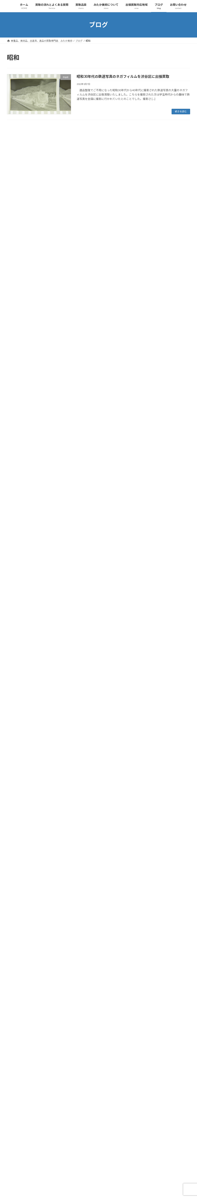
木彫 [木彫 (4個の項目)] (75, 1153)
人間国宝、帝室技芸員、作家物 (31, 772)
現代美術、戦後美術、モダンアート (34, 804)
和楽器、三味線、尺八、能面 (30, 828)
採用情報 (17, 940)
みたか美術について (22, 908)
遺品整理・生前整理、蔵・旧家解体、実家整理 (41, 900)
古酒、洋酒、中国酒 (24, 228)
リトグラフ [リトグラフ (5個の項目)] (119, 1118)
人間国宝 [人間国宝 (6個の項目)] (93, 1130)
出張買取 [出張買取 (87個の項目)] (78, 1135)
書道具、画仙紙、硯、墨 (29, 740)
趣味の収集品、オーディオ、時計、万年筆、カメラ (43, 852)
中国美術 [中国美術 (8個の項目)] (118, 1124)
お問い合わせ (18, 964)
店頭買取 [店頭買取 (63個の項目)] (78, 1147)
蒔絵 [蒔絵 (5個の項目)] (98, 1170)
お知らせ (15, 140)
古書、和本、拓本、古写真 (29, 796)
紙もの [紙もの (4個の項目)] (97, 1164)
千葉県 (16, 381)
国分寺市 (17, 389)
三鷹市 (16, 357)
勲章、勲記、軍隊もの (26, 876)
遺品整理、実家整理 (24, 341)
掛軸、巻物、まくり (24, 724)
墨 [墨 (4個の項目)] (87, 1141)
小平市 (16, 405)
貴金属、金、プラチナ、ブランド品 (34, 884)
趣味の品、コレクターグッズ (30, 333)
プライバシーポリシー (26, 932)
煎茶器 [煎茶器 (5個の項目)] (76, 1158)
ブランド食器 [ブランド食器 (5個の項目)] (80, 1118)
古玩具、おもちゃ (23, 220)
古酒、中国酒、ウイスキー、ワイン (34, 788)
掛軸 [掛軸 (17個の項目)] (90, 1147)
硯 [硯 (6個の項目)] (87, 1164)
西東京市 (17, 533)
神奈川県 (17, 517)
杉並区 (16, 453)
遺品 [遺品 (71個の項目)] (100, 1175)
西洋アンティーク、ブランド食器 (32, 316)
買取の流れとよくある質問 (26, 676)
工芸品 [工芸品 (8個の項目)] (112, 1141)
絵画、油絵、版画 (23, 716)
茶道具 (16, 300)
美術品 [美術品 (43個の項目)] (120, 1164)
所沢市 (16, 429)
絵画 (15, 293)
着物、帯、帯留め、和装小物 (30, 844)
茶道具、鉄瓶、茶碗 (24, 732)
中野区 (16, 373)
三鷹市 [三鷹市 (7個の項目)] (76, 1124)
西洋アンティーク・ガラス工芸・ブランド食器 (41, 836)
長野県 (16, 549)
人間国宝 (17, 180)
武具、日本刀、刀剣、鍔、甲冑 (31, 780)
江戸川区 (17, 477)
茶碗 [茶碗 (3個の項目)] (75, 1170)
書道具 (16, 260)
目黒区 (16, 509)
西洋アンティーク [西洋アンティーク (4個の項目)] (82, 1175)
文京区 (16, 437)
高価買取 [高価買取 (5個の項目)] (118, 1181)
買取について (20, 692)
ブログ (14, 956)
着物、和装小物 (22, 284)
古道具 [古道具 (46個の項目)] (114, 1135)
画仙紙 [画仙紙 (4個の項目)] (76, 1164)
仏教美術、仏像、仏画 (26, 188)
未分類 (14, 156)
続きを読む (181, 111)
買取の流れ (19, 684)
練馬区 (16, 525)
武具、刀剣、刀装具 (24, 268)
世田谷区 (17, 365)
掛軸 (15, 252)
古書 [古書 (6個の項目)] (103, 1135)
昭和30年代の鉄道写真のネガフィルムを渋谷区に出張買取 (123, 76)
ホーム (14, 667)
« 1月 (10, 1028)
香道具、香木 (20, 756)
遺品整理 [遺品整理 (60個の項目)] (112, 1175)
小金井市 (17, 413)
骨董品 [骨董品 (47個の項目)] (104, 1181)
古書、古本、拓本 (23, 204)
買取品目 (15, 164)
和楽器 (16, 236)
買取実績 (15, 349)
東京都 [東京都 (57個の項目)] (99, 1153)
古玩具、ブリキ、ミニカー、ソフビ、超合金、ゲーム (45, 860)
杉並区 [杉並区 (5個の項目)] (87, 1153)
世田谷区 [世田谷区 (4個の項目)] (103, 1124)
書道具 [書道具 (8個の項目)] (119, 1147)
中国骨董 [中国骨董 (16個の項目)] (78, 1130)
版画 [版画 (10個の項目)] (88, 1158)
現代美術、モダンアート (27, 276)
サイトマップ (20, 924)
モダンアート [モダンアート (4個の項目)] (100, 1118)
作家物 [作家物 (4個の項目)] (107, 1130)
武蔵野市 (17, 469)
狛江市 (16, 501)
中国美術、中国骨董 (24, 172)
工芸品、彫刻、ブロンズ (27, 244)
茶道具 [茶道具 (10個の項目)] (87, 1170)
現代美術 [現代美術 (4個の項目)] (101, 1158)
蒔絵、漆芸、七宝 (23, 309)
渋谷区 (16, 485)
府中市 (16, 421)
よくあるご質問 (22, 700)
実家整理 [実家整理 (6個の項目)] (98, 1141)
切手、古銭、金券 (23, 196)
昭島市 (16, 445)
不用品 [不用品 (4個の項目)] (89, 1124)
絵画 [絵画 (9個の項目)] (109, 1164)
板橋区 (16, 461)
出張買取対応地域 (21, 948)
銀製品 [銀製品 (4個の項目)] (91, 1181)
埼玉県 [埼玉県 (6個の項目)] (76, 1141)
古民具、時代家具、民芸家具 (30, 212)
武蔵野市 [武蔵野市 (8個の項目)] (113, 1153)
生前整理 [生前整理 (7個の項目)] (116, 1158)
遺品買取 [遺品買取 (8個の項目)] (78, 1181)
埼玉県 (14, 148)
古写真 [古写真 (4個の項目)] (91, 1135)
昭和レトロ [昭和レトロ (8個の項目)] (105, 1147)
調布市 (16, 541)
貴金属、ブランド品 (24, 325)
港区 (15, 493)
